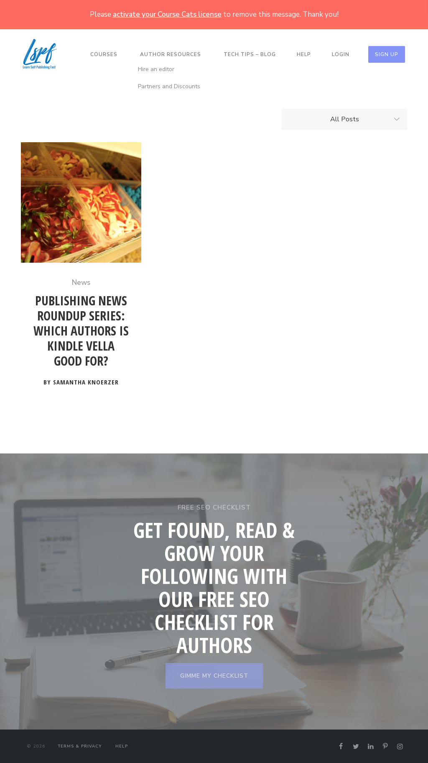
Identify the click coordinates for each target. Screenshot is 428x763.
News (81, 282)
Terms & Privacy (80, 746)
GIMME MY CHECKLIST (214, 676)
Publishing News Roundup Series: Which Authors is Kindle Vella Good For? (81, 331)
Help (304, 54)
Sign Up (386, 54)
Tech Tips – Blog (250, 54)
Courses (103, 54)
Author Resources (170, 54)
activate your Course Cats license (167, 14)
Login (340, 54)
